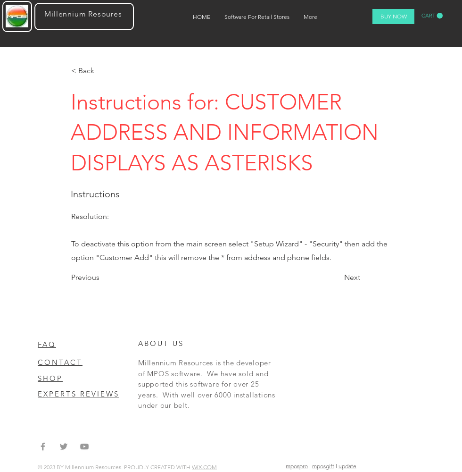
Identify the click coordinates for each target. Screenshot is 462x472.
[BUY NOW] (393, 16)
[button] (432, 16)
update (347, 466)
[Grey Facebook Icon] (43, 446)
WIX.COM (204, 467)
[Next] (350, 277)
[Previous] (102, 277)
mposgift (323, 466)
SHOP (50, 378)
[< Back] (102, 70)
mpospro (297, 466)
